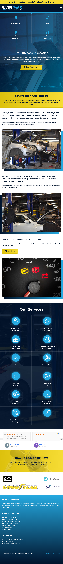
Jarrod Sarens (14, 444)
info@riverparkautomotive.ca (12, 543)
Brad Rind (42, 444)
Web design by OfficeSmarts (53, 553)
